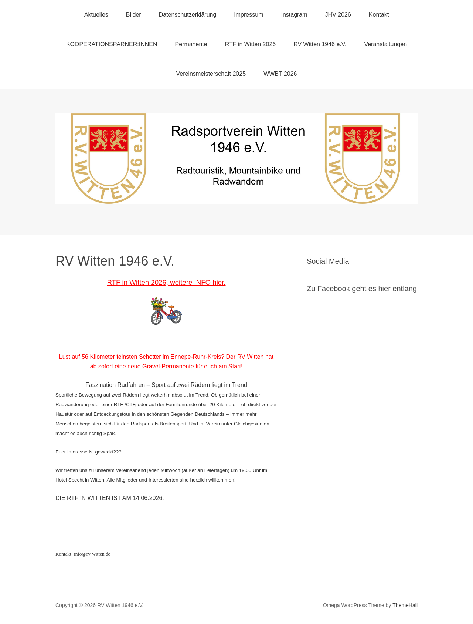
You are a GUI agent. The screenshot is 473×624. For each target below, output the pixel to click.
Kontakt (379, 14)
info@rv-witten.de (92, 554)
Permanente (191, 44)
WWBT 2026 (280, 74)
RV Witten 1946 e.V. (319, 44)
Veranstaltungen (385, 44)
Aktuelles (96, 14)
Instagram (294, 14)
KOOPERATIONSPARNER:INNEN (111, 44)
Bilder (133, 14)
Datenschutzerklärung (188, 14)
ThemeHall (405, 605)
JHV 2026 (338, 14)
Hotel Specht (69, 480)
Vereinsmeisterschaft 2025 (211, 74)
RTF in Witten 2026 (250, 44)
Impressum (248, 14)
